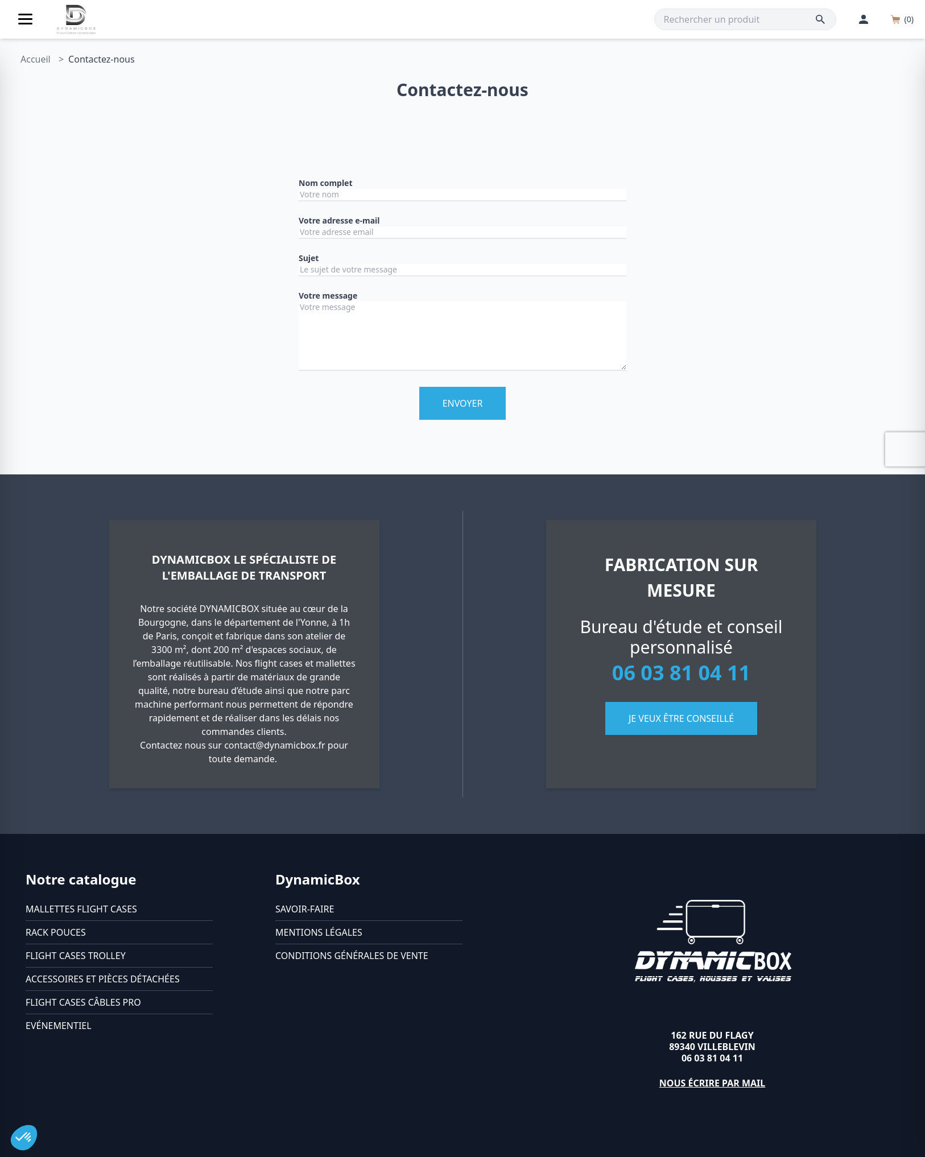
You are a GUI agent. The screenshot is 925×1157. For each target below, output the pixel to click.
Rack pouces (56, 932)
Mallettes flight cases (81, 909)
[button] (24, 1137)
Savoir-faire (304, 909)
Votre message (328, 295)
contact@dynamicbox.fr (274, 745)
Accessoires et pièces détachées (103, 979)
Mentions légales (318, 932)
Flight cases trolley (76, 955)
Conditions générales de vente (351, 955)
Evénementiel (59, 1025)
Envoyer (463, 403)
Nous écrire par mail (712, 1083)
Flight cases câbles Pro (83, 1002)
